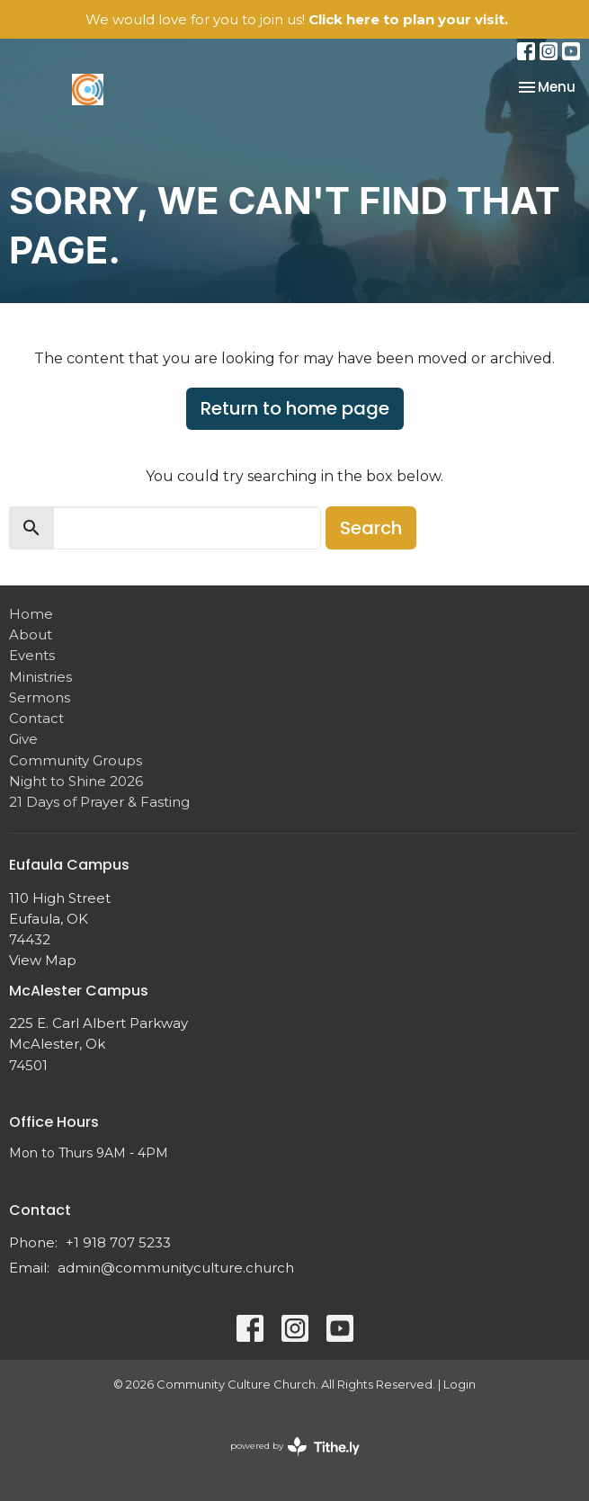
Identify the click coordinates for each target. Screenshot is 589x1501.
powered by (295, 1446)
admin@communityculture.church (176, 1267)
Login (459, 1384)
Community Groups (75, 760)
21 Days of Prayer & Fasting (99, 801)
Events (32, 655)
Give (23, 738)
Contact (36, 718)
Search (371, 528)
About (30, 634)
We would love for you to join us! (296, 19)
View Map (42, 960)
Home (31, 613)
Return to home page (295, 408)
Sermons (39, 697)
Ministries (40, 676)
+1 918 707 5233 (118, 1242)
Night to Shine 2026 (76, 781)
